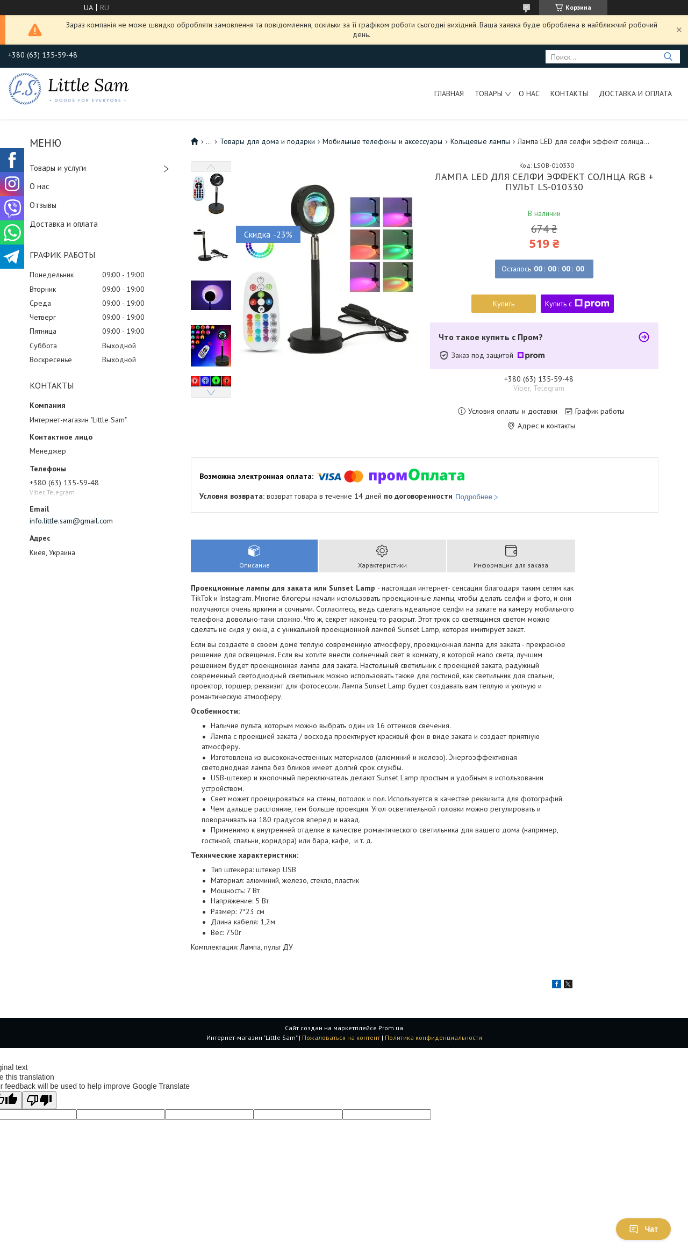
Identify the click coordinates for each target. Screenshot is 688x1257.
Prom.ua (390, 1028)
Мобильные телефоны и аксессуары (382, 141)
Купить (503, 303)
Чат (643, 1229)
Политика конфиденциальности (433, 1037)
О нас (529, 93)
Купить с (577, 303)
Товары (489, 93)
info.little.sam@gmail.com (71, 521)
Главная (449, 93)
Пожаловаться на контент (341, 1037)
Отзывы (43, 205)
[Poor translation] (39, 1100)
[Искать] (668, 56)
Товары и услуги (58, 168)
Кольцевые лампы (480, 141)
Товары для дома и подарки (267, 141)
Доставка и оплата (635, 93)
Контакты (569, 93)
